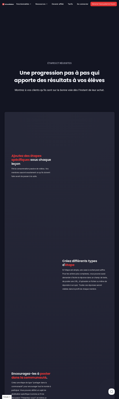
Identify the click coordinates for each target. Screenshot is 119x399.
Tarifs (70, 4)
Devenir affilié (58, 4)
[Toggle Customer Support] (111, 391)
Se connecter (82, 4)
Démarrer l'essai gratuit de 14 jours (103, 4)
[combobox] (7, 397)
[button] (23, 4)
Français (6, 397)
